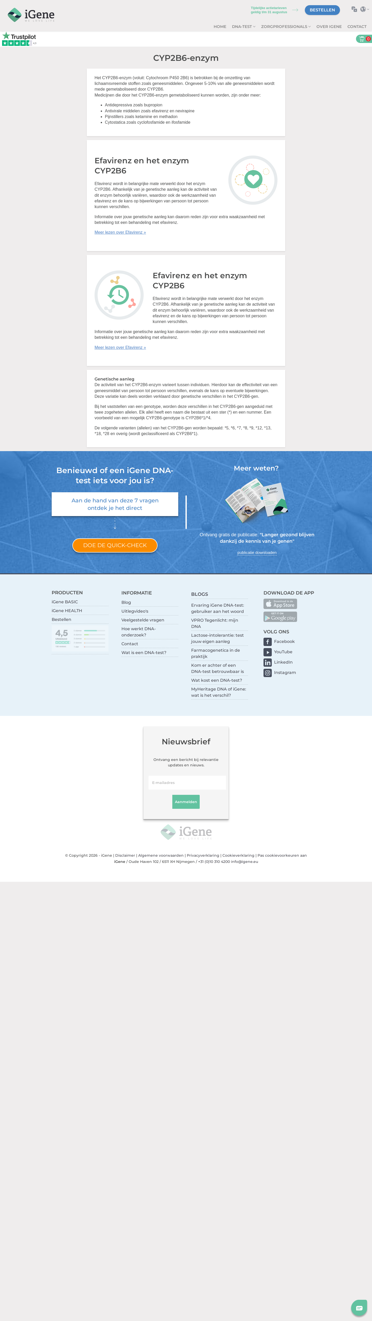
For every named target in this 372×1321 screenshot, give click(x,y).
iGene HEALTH (67, 610)
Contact (357, 26)
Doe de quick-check (115, 545)
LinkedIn (283, 662)
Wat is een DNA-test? (143, 652)
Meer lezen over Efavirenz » (120, 232)
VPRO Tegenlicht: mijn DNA (214, 623)
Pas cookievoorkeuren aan (282, 855)
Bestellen (322, 10)
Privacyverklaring (203, 855)
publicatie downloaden (256, 552)
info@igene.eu (244, 861)
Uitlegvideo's (134, 611)
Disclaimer (125, 855)
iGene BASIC (65, 601)
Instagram (285, 672)
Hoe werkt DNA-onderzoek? (138, 631)
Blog (126, 602)
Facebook (284, 641)
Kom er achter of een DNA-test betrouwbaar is (217, 668)
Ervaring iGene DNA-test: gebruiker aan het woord (217, 608)
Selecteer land (366, 9)
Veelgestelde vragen (142, 620)
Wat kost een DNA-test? (216, 680)
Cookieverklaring (238, 855)
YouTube (283, 651)
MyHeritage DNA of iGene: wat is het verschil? (218, 692)
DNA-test (242, 26)
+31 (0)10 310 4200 (214, 861)
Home (220, 26)
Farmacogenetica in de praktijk (215, 653)
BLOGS (199, 594)
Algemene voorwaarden (161, 855)
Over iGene (329, 26)
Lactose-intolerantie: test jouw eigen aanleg (217, 638)
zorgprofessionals (284, 26)
